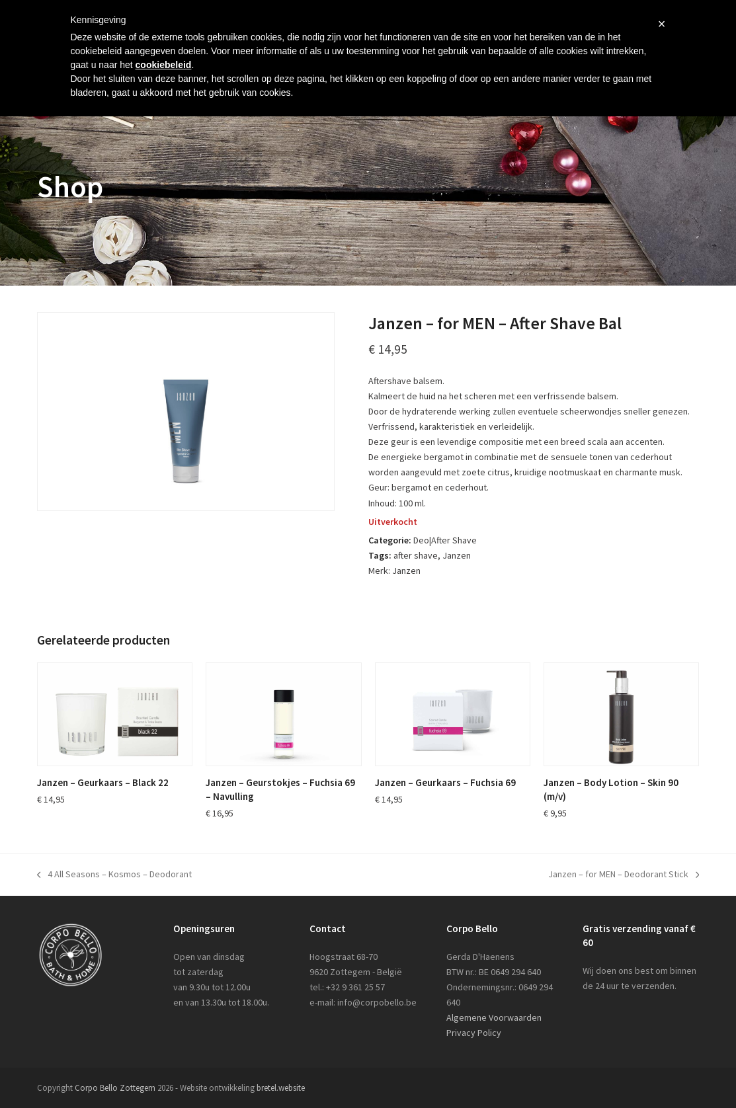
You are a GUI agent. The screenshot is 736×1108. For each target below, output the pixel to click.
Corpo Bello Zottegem (115, 1087)
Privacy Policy (473, 1033)
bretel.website (281, 1087)
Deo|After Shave (445, 540)
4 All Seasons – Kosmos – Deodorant (114, 875)
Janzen (456, 555)
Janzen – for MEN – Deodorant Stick (624, 875)
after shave (415, 555)
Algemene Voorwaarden (494, 1017)
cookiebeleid (164, 64)
